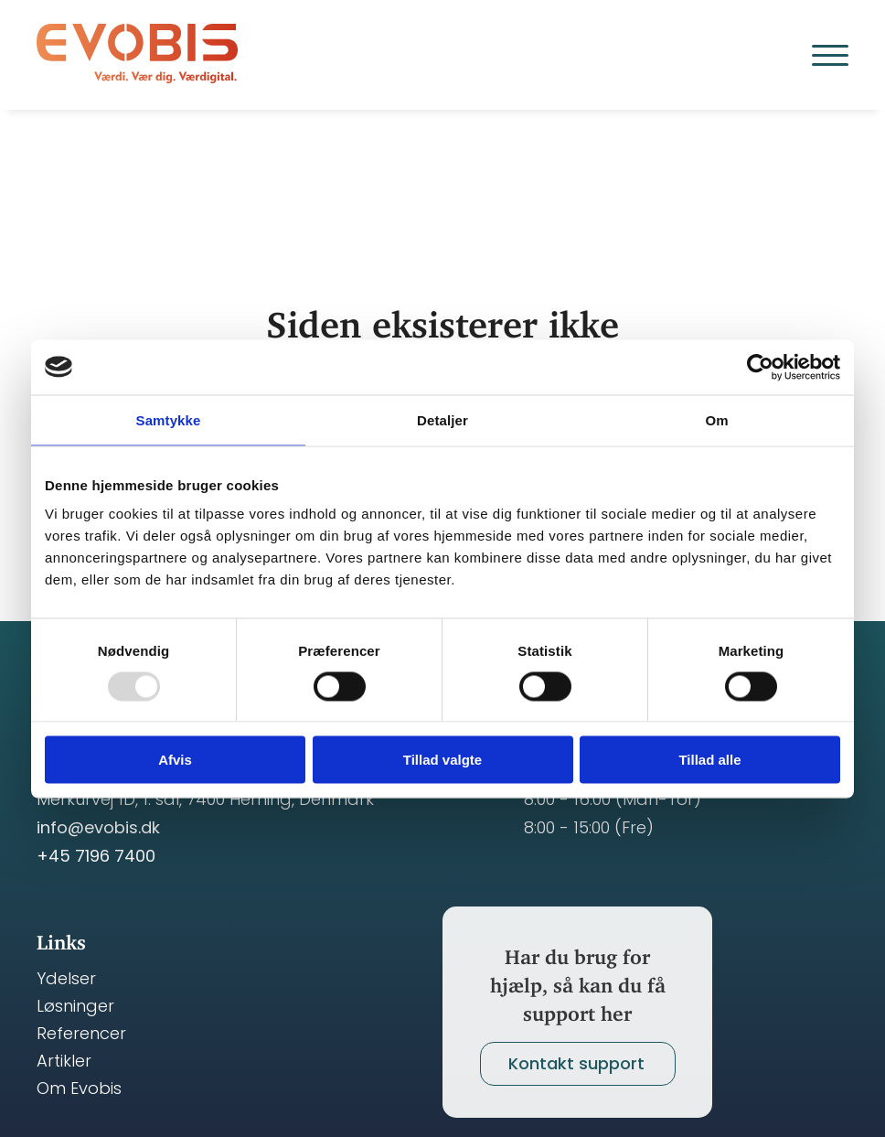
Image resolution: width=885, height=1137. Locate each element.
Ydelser (66, 979)
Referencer (81, 1033)
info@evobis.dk (98, 827)
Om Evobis (79, 1088)
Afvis (175, 759)
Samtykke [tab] (168, 419)
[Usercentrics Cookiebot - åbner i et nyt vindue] (760, 367)
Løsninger (75, 1006)
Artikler (64, 1061)
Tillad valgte (442, 759)
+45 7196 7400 (96, 855)
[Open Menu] (830, 55)
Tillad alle (709, 759)
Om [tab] (716, 419)
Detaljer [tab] (442, 419)
